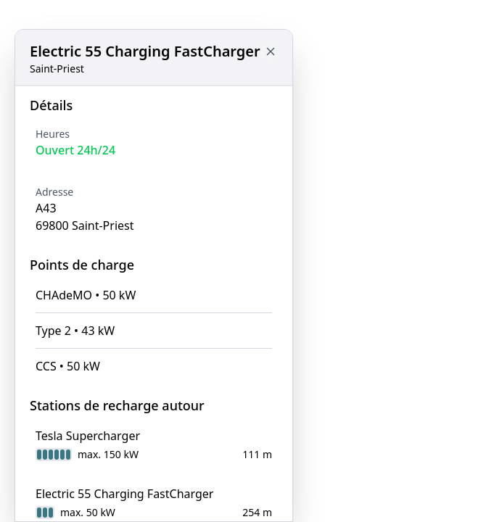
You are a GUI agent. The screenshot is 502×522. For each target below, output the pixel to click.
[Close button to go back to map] (270, 51)
